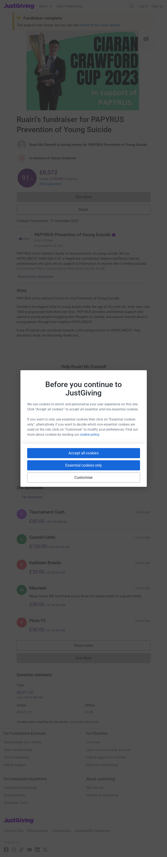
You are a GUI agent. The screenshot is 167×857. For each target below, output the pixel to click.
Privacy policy (37, 831)
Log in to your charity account (108, 750)
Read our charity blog (102, 765)
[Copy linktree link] (91, 460)
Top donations (32, 497)
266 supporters (50, 184)
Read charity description (36, 277)
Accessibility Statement (92, 831)
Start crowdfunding (18, 750)
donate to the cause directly (99, 25)
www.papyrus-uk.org (48, 245)
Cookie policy (61, 831)
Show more (88, 646)
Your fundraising (16, 757)
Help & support (15, 765)
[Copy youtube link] (44, 459)
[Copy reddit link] (107, 459)
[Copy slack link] (60, 459)
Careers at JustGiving (102, 795)
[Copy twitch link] (122, 459)
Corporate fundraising (20, 788)
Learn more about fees (84, 722)
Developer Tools (16, 803)
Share (83, 209)
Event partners (14, 795)
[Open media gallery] (83, 70)
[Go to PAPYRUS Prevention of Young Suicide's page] (24, 239)
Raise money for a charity (23, 742)
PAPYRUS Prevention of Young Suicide (75, 234)
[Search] (131, 6)
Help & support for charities (106, 757)
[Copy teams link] (75, 459)
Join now (93, 742)
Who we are (94, 788)
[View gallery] (146, 39)
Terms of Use (13, 831)
